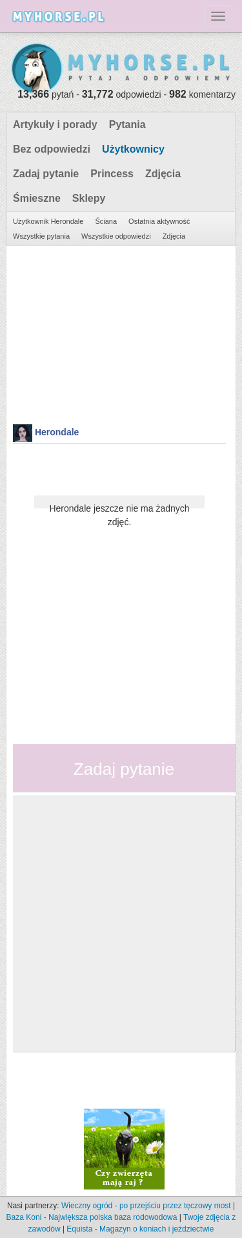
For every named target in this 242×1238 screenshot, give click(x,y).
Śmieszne (37, 198)
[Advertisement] (119, 333)
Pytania (127, 124)
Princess (112, 173)
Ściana (106, 221)
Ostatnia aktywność (159, 221)
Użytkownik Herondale (48, 221)
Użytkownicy (133, 149)
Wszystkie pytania (41, 236)
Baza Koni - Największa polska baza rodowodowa (91, 1217)
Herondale (57, 433)
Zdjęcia (163, 173)
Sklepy (89, 198)
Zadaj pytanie (46, 173)
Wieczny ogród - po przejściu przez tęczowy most (146, 1205)
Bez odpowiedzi (51, 149)
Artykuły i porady (55, 124)
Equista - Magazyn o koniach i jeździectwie (140, 1228)
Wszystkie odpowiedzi (116, 236)
